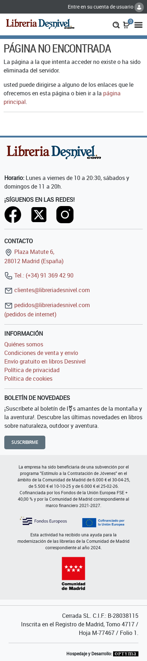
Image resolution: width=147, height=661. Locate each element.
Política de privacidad (32, 370)
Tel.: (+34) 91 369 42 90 (39, 275)
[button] (116, 24)
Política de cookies (28, 378)
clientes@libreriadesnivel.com (47, 290)
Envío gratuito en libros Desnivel (45, 361)
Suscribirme (24, 442)
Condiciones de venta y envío (41, 353)
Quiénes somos (23, 344)
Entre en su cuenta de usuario (106, 6)
